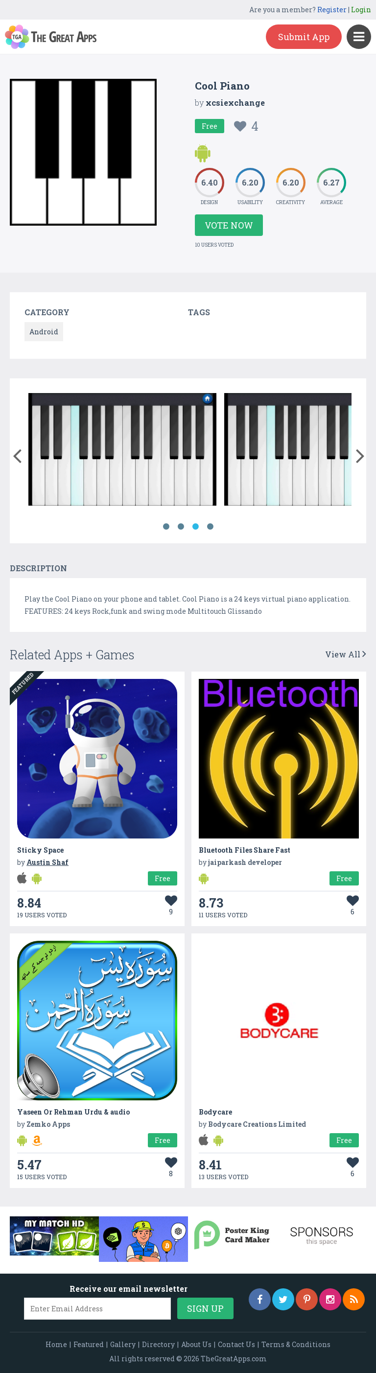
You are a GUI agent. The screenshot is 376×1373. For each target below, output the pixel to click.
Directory (158, 1344)
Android (43, 331)
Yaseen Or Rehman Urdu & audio (73, 1112)
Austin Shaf (47, 862)
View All (345, 654)
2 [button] (181, 527)
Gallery (123, 1344)
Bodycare (215, 1112)
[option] (122, 451)
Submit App (303, 37)
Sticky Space (40, 850)
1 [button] (166, 527)
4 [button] (210, 527)
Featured (88, 1344)
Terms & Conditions (295, 1344)
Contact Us (236, 1344)
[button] (17, 454)
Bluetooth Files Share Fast (244, 850)
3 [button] (195, 527)
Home (56, 1344)
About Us (196, 1344)
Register (332, 9)
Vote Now (229, 225)
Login (361, 9)
